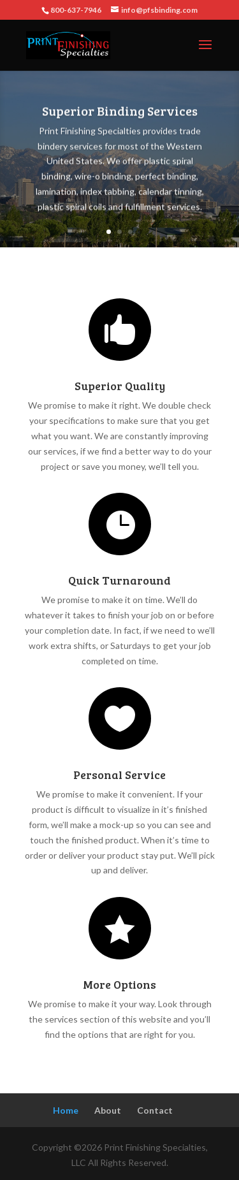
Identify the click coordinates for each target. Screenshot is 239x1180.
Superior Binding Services (120, 113)
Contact (155, 1110)
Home (65, 1110)
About (107, 1110)
